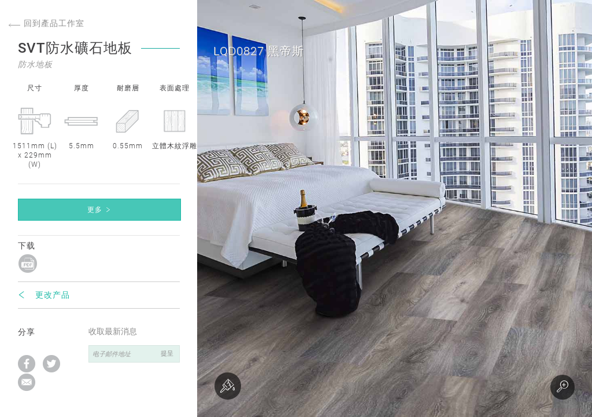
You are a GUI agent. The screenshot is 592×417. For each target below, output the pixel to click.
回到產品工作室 (46, 23)
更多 (94, 210)
